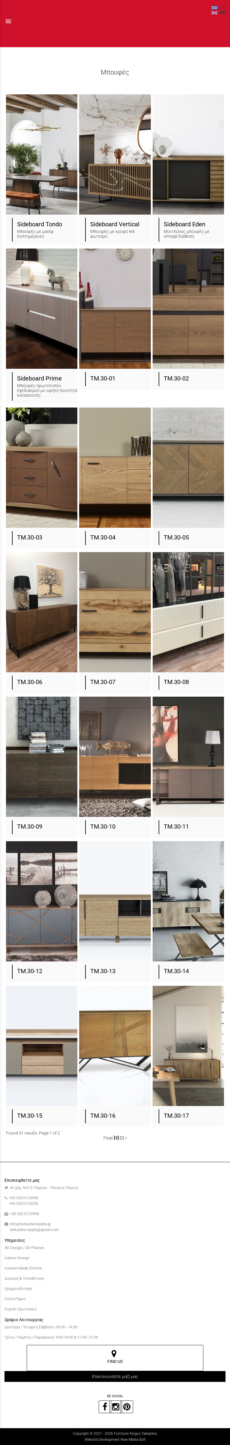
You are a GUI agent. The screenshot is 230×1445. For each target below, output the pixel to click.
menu (8, 21)
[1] (116, 1137)
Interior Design (16, 1258)
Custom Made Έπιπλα (23, 1268)
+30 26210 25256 (23, 1203)
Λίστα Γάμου (15, 1299)
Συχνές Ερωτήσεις (20, 1309)
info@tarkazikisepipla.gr (30, 1224)
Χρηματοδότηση (18, 1288)
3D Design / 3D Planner (24, 1247)
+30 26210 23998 (23, 1198)
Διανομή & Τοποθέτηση (24, 1278)
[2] (122, 1137)
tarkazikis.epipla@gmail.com (34, 1229)
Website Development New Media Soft (115, 1439)
